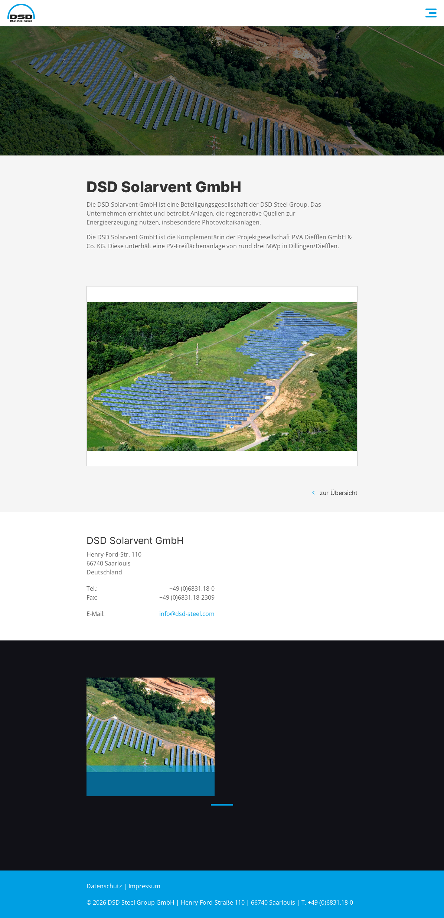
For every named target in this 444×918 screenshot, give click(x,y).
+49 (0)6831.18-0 (192, 588)
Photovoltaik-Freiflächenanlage (136, 782)
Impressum (144, 886)
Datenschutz (104, 886)
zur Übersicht (339, 492)
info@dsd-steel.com (187, 614)
